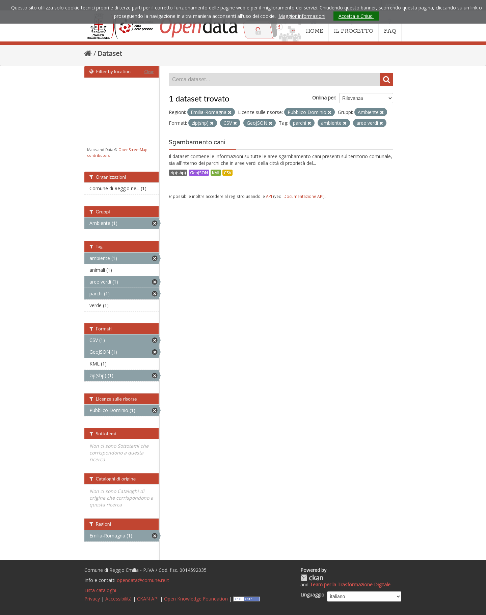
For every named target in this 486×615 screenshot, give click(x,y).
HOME (314, 26)
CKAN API (148, 598)
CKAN (311, 577)
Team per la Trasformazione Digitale (350, 584)
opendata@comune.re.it (143, 580)
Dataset (110, 53)
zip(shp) (178, 172)
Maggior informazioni (301, 16)
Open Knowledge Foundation (196, 598)
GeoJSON (199, 172)
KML (216, 172)
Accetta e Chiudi (356, 16)
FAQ (390, 26)
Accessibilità (118, 598)
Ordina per (323, 97)
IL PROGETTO (353, 26)
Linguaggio (312, 594)
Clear (149, 71)
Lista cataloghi (100, 590)
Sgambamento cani (197, 142)
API (269, 196)
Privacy (92, 598)
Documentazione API (303, 196)
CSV (227, 172)
